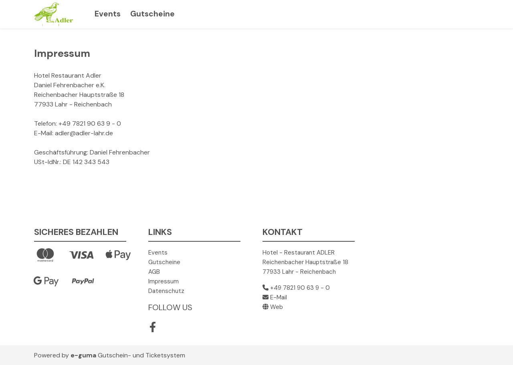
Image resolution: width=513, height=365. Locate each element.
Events (108, 14)
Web (273, 307)
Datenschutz (166, 291)
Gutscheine (152, 14)
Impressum (163, 281)
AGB (154, 272)
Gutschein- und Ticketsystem (128, 355)
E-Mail (275, 297)
